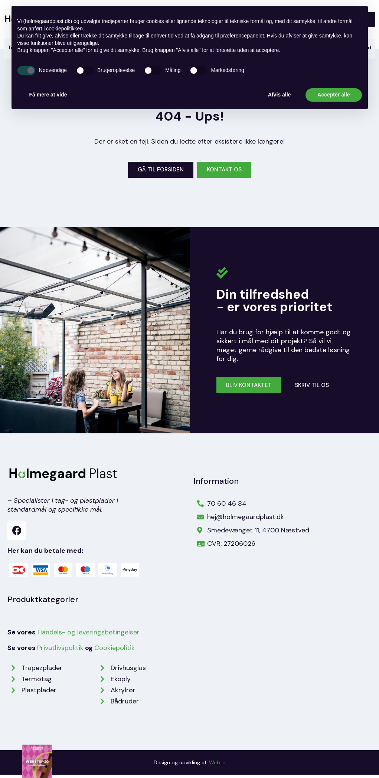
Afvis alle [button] (279, 95)
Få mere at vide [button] (48, 95)
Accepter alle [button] (333, 95)
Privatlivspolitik (60, 651)
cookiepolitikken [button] (64, 29)
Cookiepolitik (114, 651)
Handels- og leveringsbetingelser (88, 635)
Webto (217, 765)
